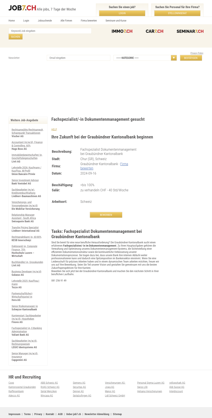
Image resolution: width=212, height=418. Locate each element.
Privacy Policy (197, 47)
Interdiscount (176, 382)
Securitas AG (79, 378)
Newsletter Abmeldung (97, 405)
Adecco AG (14, 387)
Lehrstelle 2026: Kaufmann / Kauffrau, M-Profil (26, 163)
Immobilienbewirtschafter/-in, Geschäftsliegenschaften (27, 150)
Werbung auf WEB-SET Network (68, 412)
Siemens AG (79, 374)
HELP (54, 123)
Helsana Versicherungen (149, 382)
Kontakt (50, 405)
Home (12, 20)
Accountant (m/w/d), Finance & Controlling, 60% (27, 138)
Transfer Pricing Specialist (25, 220)
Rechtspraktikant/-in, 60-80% (26, 230)
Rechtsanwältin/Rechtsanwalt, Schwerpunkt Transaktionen (27, 125)
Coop (11, 374)
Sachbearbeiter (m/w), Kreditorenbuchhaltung (23, 185)
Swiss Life (142, 378)
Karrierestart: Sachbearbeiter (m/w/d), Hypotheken (26, 309)
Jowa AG (109, 378)
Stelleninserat (177, 13)
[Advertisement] (106, 85)
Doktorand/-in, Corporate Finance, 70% (24, 241)
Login (26, 20)
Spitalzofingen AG (82, 387)
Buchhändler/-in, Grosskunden (27, 254)
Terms (27, 405)
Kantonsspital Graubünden (22, 378)
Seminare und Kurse (116, 20)
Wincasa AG (47, 387)
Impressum (14, 405)
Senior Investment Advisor (25, 173)
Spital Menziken (49, 382)
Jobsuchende (45, 20)
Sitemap (117, 405)
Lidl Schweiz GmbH (115, 387)
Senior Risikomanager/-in (25, 298)
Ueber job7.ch (73, 405)
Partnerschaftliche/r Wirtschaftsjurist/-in (22, 287)
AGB (60, 405)
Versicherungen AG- (115, 374)
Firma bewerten (89, 20)
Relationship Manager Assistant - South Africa (24, 210)
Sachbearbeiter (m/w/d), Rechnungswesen (24, 334)
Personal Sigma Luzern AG (150, 374)
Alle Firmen (66, 20)
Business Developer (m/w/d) (26, 264)
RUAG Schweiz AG (50, 378)
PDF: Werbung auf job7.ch (96, 412)
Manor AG (110, 382)
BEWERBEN (106, 209)
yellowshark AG (177, 374)
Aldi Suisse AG (176, 378)
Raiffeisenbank (16, 382)
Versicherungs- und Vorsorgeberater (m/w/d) (25, 197)
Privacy (38, 405)
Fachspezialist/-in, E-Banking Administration (27, 322)
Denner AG (78, 382)
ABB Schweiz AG (49, 374)
